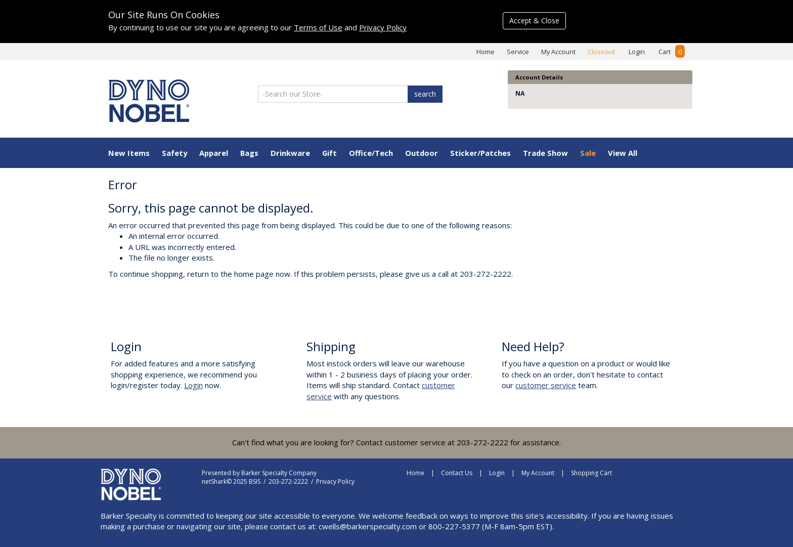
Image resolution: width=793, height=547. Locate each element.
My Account (558, 51)
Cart (671, 51)
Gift (329, 153)
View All (622, 153)
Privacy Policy (383, 27)
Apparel (213, 153)
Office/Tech (371, 153)
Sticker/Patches (480, 153)
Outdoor (421, 153)
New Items (129, 153)
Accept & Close (534, 20)
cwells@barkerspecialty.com (368, 526)
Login (636, 51)
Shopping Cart (591, 473)
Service (518, 51)
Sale (588, 153)
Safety (174, 153)
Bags (249, 153)
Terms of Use (318, 27)
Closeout (601, 51)
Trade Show (545, 153)
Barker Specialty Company (279, 473)
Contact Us (456, 473)
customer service (545, 385)
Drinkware (290, 153)
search (425, 94)
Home (485, 51)
